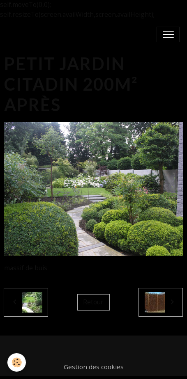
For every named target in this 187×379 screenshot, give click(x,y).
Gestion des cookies (94, 367)
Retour (93, 301)
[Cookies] (16, 362)
